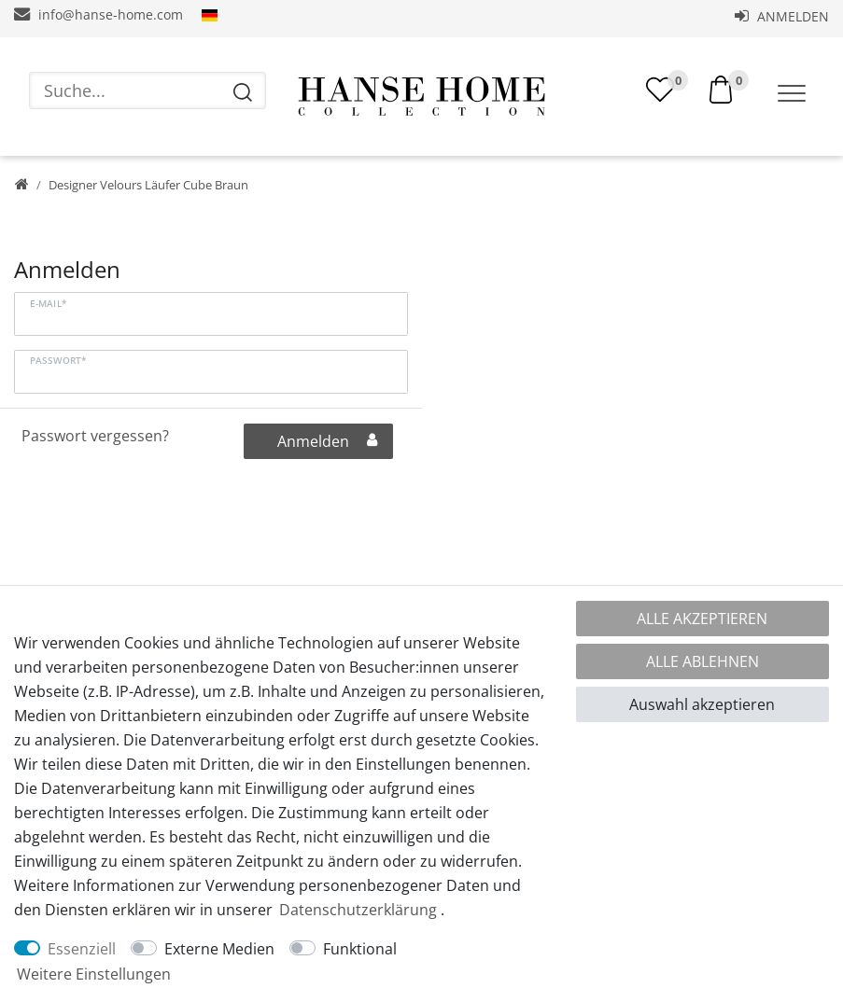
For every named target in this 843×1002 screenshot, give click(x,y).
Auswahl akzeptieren (702, 704)
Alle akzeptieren (702, 618)
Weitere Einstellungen (94, 974)
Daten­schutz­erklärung (358, 909)
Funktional (360, 949)
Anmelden (782, 16)
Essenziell (82, 949)
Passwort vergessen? (95, 435)
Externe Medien (219, 949)
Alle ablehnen (702, 661)
